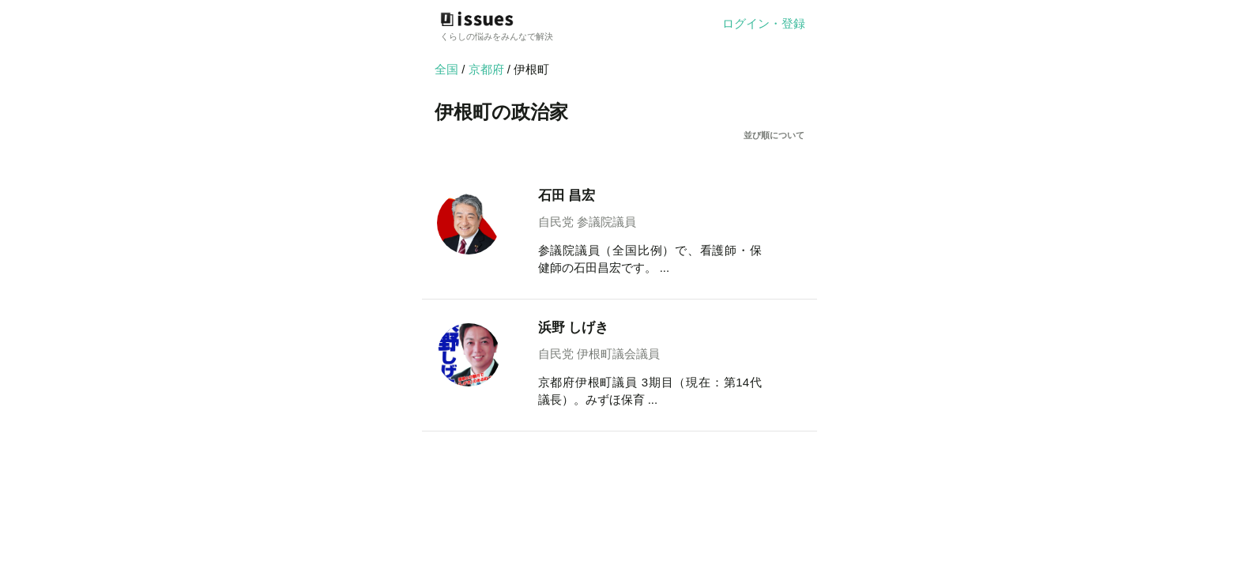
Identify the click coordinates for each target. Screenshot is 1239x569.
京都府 (488, 69)
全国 (446, 69)
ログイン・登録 (763, 23)
